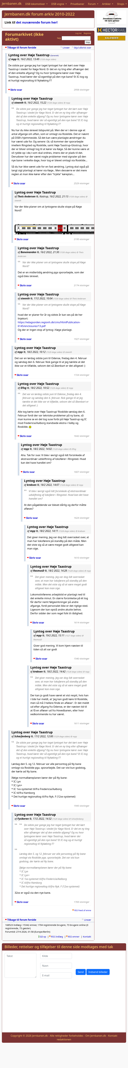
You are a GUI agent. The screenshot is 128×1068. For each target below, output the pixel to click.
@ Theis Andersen (78, 298)
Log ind (78, 33)
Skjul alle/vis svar (82, 47)
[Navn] (56, 966)
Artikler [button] (106, 4)
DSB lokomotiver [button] (35, 4)
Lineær (66, 47)
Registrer (87, 33)
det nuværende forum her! (37, 22)
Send (81, 972)
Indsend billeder (98, 972)
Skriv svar (16, 89)
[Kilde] (56, 956)
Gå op (43, 936)
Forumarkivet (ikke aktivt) (24, 37)
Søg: (59, 38)
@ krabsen (80, 531)
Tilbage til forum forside (21, 47)
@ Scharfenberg (76, 818)
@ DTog (72, 449)
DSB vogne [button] (58, 4)
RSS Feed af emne (82, 910)
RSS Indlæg (57, 936)
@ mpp (67, 102)
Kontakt (87, 936)
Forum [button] (92, 4)
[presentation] (99, 959)
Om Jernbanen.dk (95, 1035)
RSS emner (73, 936)
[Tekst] (20, 965)
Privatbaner (77, 4)
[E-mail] (56, 975)
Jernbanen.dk (12, 3)
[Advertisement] (64, 1008)
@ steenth (67, 352)
